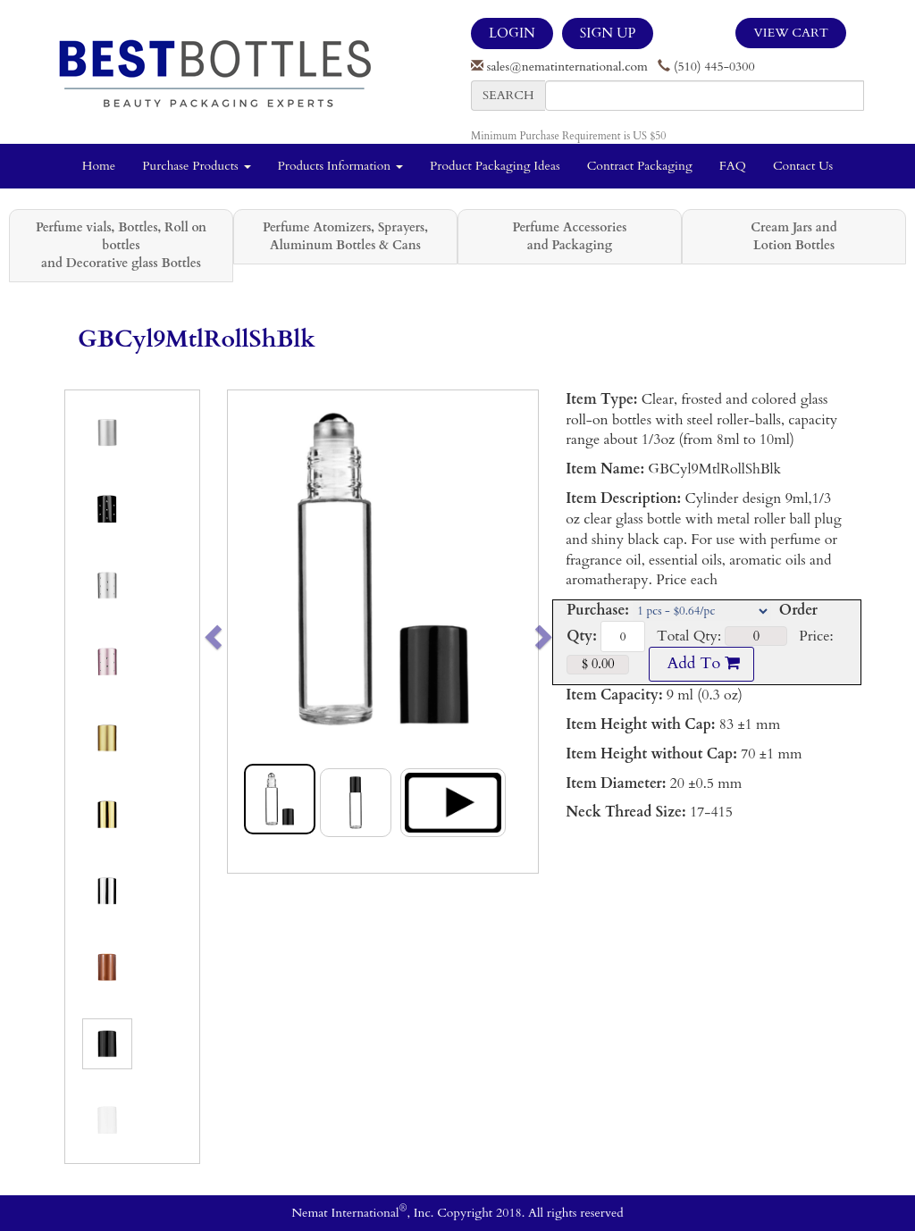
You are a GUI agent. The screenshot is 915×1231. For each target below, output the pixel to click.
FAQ (732, 165)
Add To (701, 663)
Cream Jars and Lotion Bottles (793, 236)
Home (98, 165)
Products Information (341, 165)
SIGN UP (607, 33)
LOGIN (512, 33)
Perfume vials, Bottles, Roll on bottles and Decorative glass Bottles (121, 245)
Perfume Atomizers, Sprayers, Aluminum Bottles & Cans (345, 236)
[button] (243, 631)
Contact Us (803, 165)
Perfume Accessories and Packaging (569, 236)
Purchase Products (196, 165)
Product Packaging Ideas (495, 165)
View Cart (790, 32)
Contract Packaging (640, 165)
